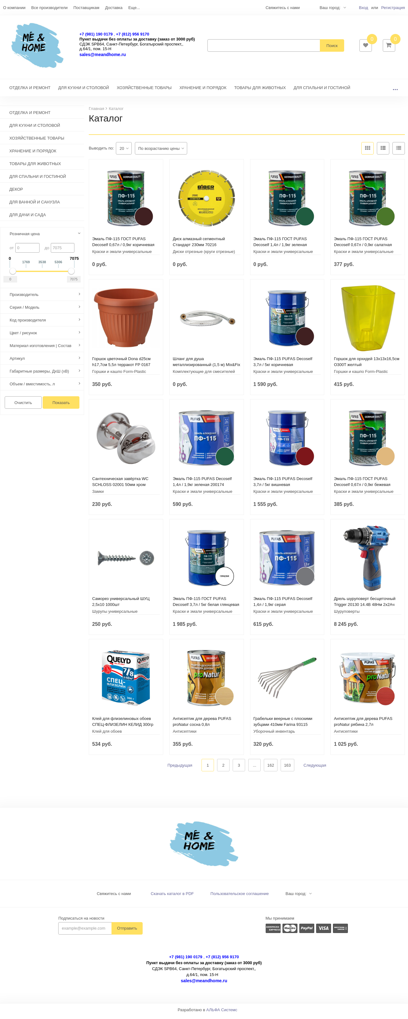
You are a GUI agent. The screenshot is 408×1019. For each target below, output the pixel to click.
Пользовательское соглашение (240, 896)
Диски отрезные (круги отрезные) (204, 254)
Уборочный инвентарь (274, 734)
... (395, 90)
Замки (98, 494)
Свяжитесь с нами (114, 896)
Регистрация (393, 7)
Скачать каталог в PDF (172, 896)
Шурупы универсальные (115, 614)
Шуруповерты (346, 614)
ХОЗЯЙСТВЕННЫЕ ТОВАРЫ (144, 90)
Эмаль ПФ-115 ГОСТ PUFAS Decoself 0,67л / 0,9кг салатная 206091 (363, 248)
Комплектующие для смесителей (204, 374)
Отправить (127, 931)
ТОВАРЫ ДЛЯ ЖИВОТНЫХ (260, 90)
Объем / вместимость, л (32, 387)
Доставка (113, 7)
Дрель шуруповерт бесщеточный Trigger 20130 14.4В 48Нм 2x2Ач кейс (365, 607)
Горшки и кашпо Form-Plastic (119, 374)
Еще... (134, 7)
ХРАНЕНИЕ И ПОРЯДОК (202, 90)
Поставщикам (86, 7)
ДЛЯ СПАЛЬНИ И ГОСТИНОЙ (322, 90)
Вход (363, 7)
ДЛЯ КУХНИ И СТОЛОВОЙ (83, 90)
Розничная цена (25, 237)
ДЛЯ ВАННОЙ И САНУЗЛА (34, 205)
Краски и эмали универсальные (122, 254)
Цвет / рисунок (23, 336)
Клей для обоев (107, 734)
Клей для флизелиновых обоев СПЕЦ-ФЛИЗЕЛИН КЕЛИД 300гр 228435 (122, 727)
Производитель (24, 297)
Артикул (17, 361)
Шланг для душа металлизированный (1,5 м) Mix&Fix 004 (206, 368)
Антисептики (185, 734)
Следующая (315, 768)
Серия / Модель (25, 310)
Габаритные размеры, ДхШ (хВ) (39, 374)
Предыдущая (180, 768)
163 (287, 768)
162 (270, 768)
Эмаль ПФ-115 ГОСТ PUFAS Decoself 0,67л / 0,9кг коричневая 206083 (123, 248)
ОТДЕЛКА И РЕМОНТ (29, 90)
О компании (14, 7)
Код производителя (28, 323)
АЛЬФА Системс (221, 1013)
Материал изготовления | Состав (40, 348)
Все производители (49, 7)
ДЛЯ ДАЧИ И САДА (27, 218)
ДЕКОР (16, 192)
